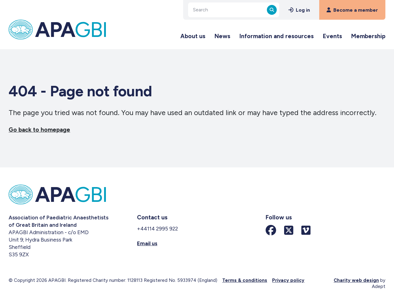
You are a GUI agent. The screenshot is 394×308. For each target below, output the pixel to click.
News (222, 36)
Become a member (352, 10)
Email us (147, 243)
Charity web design (356, 280)
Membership (368, 36)
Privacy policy (288, 280)
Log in (299, 10)
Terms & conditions (244, 280)
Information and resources (276, 36)
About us (192, 36)
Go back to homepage (39, 129)
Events (332, 36)
